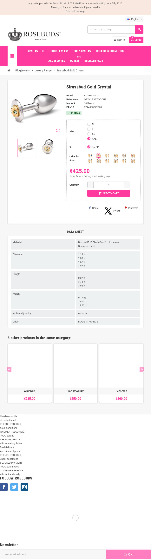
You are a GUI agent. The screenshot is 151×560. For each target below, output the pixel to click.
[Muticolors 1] (115, 161)
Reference (72, 99)
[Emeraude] (115, 156)
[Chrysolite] (98, 156)
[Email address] (53, 554)
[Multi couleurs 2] (124, 161)
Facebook (4, 487)
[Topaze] (107, 161)
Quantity (74, 184)
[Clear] (107, 156)
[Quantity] (108, 185)
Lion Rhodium (75, 391)
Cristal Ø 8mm (74, 158)
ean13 (70, 107)
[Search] (115, 29)
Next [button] (142, 369)
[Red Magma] (98, 161)
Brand (69, 95)
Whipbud (29, 391)
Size (71, 131)
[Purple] (90, 161)
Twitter (14, 487)
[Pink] (132, 156)
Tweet (111, 211)
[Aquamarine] (90, 156)
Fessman (121, 391)
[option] (30, 373)
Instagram (24, 487)
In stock (70, 103)
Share (94, 207)
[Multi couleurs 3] (132, 161)
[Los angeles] (124, 156)
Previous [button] (9, 369)
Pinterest (131, 207)
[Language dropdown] (134, 19)
